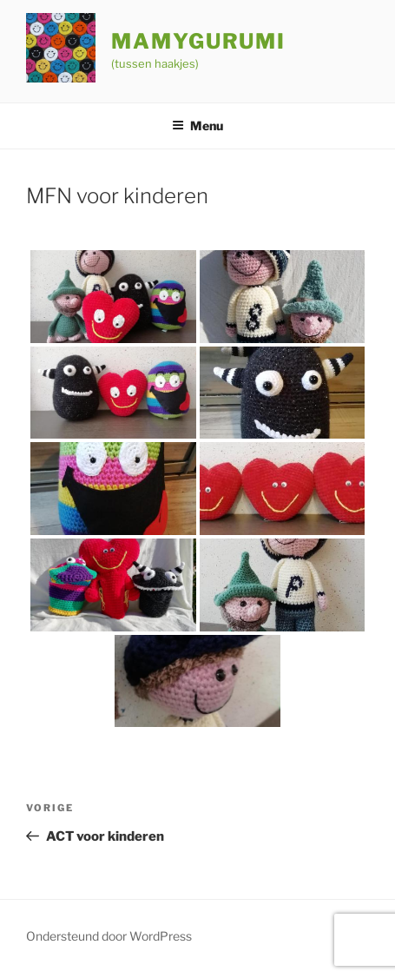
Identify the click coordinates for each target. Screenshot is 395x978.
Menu (197, 125)
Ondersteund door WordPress (109, 935)
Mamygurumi (198, 41)
